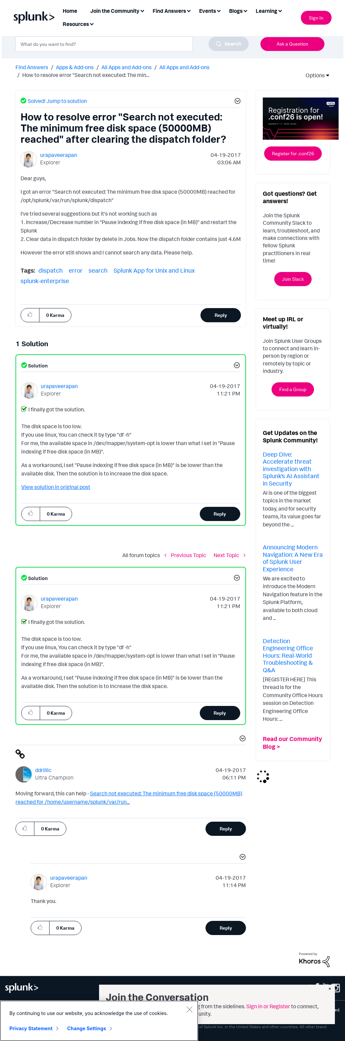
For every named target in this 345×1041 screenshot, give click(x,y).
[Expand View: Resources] (91, 23)
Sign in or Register (268, 1006)
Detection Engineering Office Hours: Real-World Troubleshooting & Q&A (288, 655)
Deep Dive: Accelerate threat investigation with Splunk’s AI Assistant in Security (291, 468)
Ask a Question (292, 44)
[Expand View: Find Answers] (188, 10)
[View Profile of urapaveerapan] (58, 155)
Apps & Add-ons (75, 67)
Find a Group (292, 389)
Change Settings (86, 1028)
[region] (99, 1021)
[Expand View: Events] (218, 10)
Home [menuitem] (70, 10)
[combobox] (132, 44)
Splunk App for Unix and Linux (154, 270)
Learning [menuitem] (266, 10)
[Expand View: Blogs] (245, 10)
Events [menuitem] (207, 10)
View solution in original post (55, 487)
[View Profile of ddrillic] (43, 770)
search (98, 270)
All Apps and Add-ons (126, 67)
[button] (236, 102)
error (76, 270)
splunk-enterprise (45, 280)
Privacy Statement (31, 1028)
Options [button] (313, 75)
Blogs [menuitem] (236, 10)
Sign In (316, 18)
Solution (37, 365)
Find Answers (31, 67)
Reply (221, 315)
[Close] (189, 1009)
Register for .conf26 (293, 153)
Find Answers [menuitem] (169, 10)
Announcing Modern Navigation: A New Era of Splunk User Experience (293, 558)
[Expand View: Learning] (280, 10)
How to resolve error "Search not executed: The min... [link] (85, 75)
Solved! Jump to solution (57, 101)
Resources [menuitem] (76, 24)
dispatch (50, 270)
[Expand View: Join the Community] (142, 10)
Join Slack (293, 279)
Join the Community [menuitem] (114, 10)
